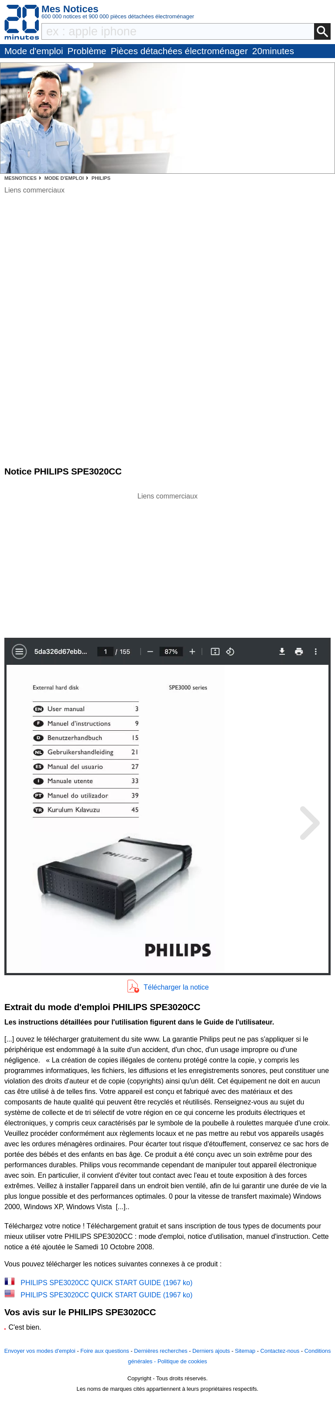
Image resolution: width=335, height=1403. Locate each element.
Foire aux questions (104, 1351)
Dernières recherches (160, 1351)
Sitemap (245, 1351)
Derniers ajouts (211, 1351)
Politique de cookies (182, 1361)
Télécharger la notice (176, 987)
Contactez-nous (280, 1351)
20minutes (273, 51)
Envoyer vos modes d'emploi (39, 1351)
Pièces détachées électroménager (179, 51)
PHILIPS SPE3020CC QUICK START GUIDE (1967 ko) (106, 1282)
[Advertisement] (167, 563)
